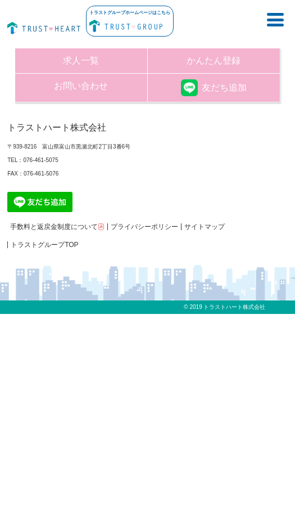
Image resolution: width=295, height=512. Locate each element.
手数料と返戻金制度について (57, 227)
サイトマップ (204, 227)
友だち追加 (214, 87)
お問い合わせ (81, 86)
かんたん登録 (213, 60)
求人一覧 (81, 60)
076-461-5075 (40, 160)
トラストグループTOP (44, 245)
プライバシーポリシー (144, 227)
